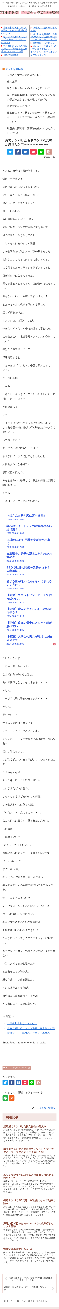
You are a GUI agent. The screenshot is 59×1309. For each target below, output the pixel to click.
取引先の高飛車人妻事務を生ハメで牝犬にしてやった (31, 130)
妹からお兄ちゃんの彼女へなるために (28, 88)
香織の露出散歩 (11, 54)
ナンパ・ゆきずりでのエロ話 (16, 1068)
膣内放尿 (12, 81)
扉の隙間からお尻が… (44, 43)
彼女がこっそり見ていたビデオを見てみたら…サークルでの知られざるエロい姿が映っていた (31, 117)
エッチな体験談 (14, 69)
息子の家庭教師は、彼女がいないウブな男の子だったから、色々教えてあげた (44, 36)
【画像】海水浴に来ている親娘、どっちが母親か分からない (14, 30)
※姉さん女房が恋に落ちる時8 (24, 75)
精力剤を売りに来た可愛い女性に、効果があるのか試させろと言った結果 (14, 48)
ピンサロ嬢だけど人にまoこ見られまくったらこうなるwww (14, 39)
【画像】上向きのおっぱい (22, 1023)
